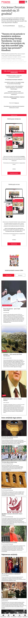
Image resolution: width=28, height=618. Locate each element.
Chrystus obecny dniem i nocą (9, 462)
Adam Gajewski (6, 402)
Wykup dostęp (14, 243)
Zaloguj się (16, 102)
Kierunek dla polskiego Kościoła (10, 437)
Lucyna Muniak (6, 312)
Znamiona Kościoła (6, 488)
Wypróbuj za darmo (14, 173)
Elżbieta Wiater (5, 600)
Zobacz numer (8, 275)
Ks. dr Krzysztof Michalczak (9, 25)
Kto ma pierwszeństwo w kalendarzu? (11, 573)
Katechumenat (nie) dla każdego (10, 599)
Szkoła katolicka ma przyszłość (9, 542)
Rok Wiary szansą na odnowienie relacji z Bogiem (12, 514)
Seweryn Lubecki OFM (7, 358)
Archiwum (20, 275)
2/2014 (21, 270)
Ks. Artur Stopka (5, 575)
